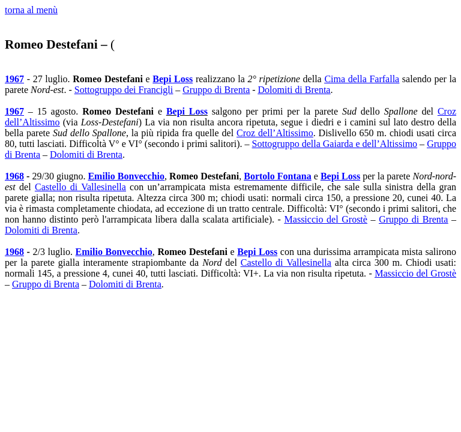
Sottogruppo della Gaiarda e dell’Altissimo (335, 144)
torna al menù (31, 10)
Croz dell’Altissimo (275, 133)
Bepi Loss (172, 79)
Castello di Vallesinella (80, 187)
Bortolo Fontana (278, 176)
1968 (14, 176)
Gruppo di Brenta (216, 90)
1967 (14, 79)
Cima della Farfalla (361, 79)
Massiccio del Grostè (326, 219)
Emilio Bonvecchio (126, 176)
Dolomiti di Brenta (294, 90)
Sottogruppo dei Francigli (123, 90)
